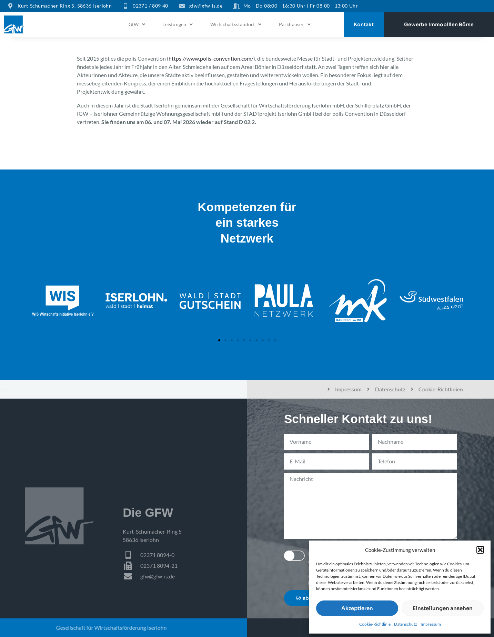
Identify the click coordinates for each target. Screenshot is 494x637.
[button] (480, 549)
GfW (137, 24)
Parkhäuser (295, 24)
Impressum (431, 624)
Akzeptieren (357, 608)
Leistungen (177, 24)
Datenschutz (405, 624)
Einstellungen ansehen (443, 608)
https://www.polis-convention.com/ (211, 58)
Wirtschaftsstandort (236, 24)
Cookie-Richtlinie (375, 624)
